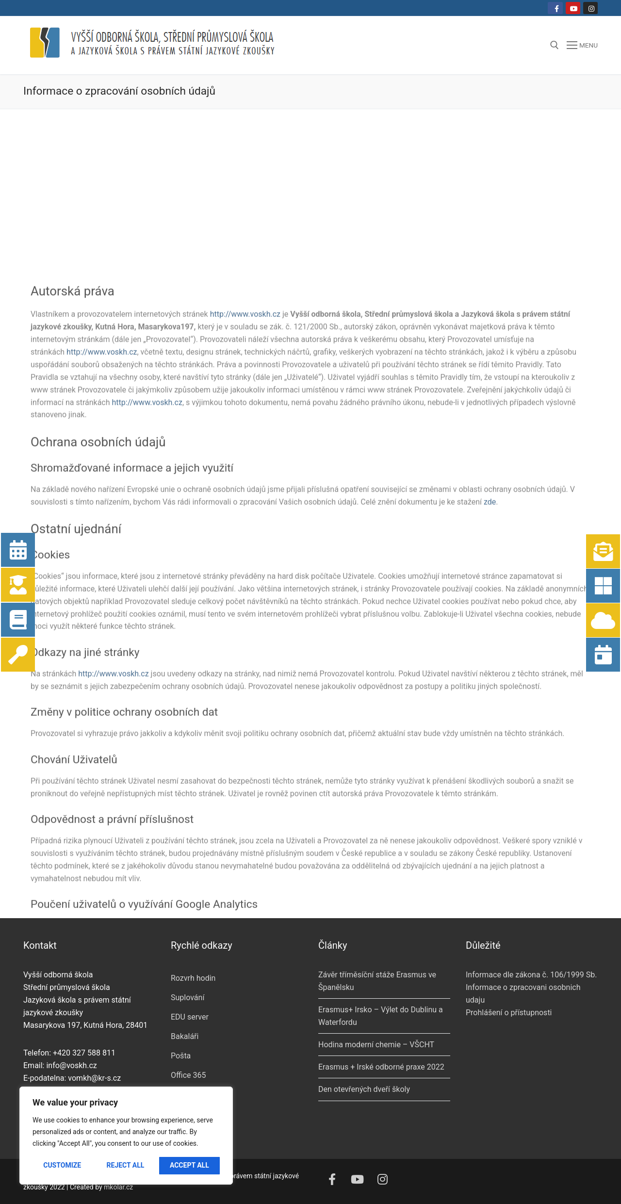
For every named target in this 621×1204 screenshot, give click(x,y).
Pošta (181, 1055)
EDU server (190, 1017)
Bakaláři (184, 1036)
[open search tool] (554, 45)
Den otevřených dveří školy (364, 1089)
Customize (62, 1165)
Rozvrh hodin (193, 978)
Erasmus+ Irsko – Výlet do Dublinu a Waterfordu (380, 1016)
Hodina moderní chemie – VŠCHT (376, 1044)
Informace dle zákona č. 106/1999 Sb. (531, 974)
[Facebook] (555, 8)
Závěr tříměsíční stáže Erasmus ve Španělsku (377, 981)
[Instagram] (590, 8)
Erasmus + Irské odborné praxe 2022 (381, 1067)
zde (490, 804)
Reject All (126, 1165)
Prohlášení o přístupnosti (509, 1012)
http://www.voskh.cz (245, 617)
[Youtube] (573, 8)
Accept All (189, 1165)
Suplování (187, 997)
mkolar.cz (118, 1187)
